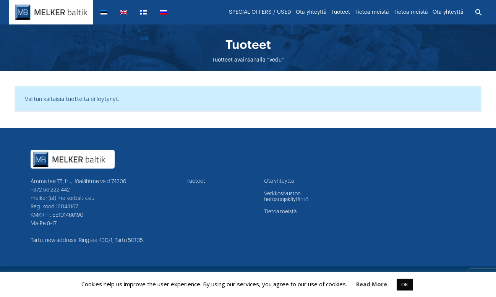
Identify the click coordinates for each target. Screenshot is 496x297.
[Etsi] (479, 13)
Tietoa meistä (280, 211)
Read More (371, 284)
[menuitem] (106, 12)
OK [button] (404, 284)
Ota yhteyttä (279, 181)
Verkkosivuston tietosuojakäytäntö (286, 196)
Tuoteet (195, 181)
